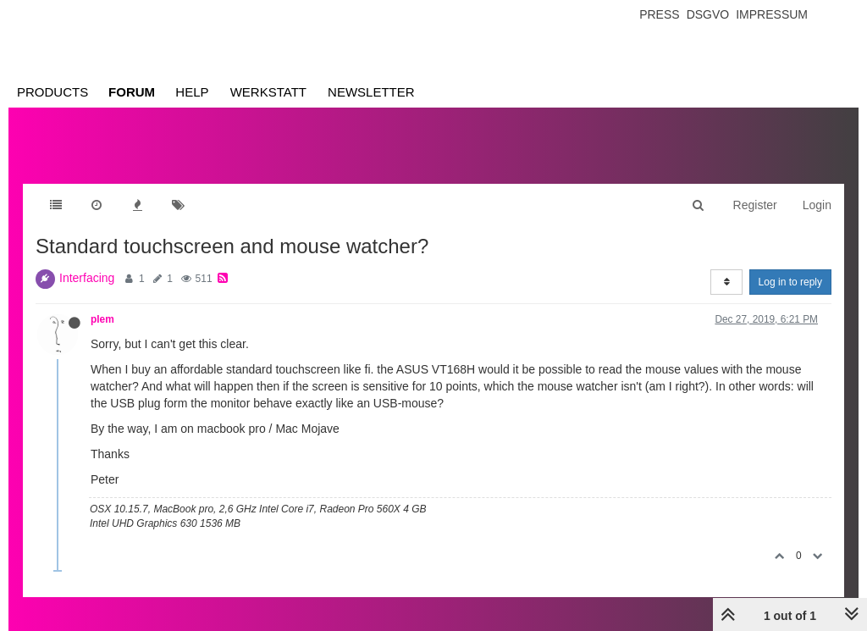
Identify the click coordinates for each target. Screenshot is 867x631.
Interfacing (86, 278)
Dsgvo (708, 14)
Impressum (772, 14)
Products (52, 92)
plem (102, 319)
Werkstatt (268, 92)
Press (659, 14)
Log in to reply (790, 282)
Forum (131, 92)
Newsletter (371, 92)
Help (191, 92)
